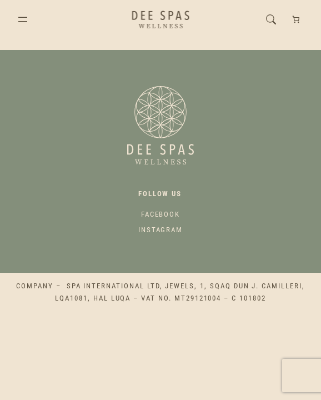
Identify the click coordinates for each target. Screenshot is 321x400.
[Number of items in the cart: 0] (296, 20)
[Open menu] (22, 19)
